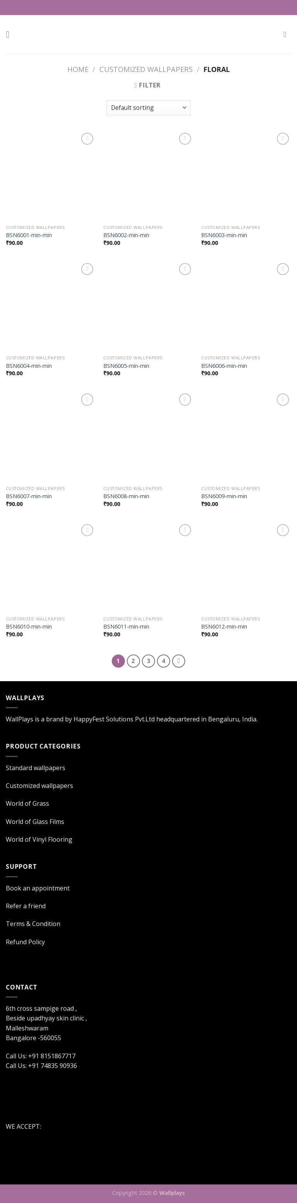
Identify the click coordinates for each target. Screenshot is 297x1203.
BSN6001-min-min (29, 235)
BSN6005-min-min (126, 365)
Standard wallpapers (35, 768)
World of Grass (27, 803)
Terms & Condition (33, 923)
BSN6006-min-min (224, 365)
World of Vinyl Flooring (39, 839)
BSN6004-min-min (29, 365)
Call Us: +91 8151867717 (152, 7)
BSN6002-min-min (126, 235)
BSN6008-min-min (126, 496)
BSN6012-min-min (224, 626)
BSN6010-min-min (29, 626)
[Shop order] (148, 107)
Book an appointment (38, 888)
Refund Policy (25, 942)
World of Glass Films (35, 821)
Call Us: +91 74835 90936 (41, 1065)
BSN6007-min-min (29, 496)
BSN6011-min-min (126, 626)
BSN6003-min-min (224, 235)
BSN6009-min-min (224, 496)
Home (78, 69)
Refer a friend (26, 906)
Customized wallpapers (146, 69)
